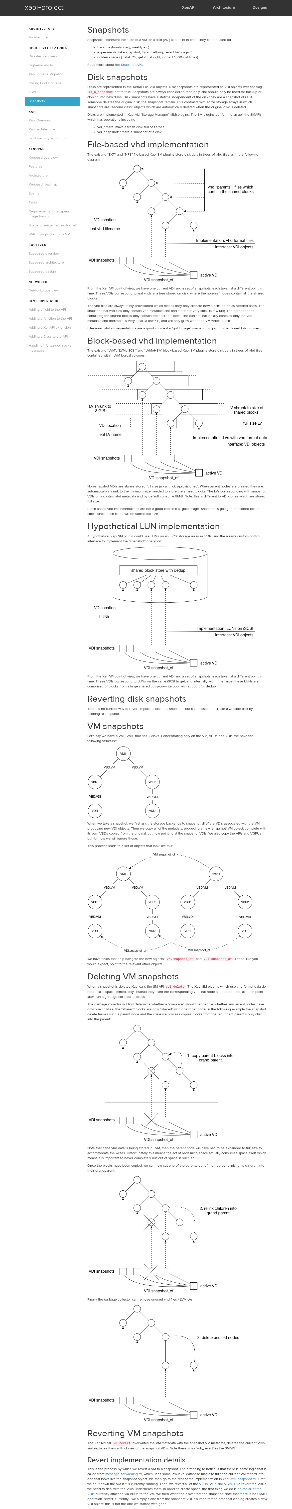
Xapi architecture (42, 129)
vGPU (33, 92)
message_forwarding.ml (123, 1474)
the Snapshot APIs (129, 65)
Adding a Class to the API (48, 336)
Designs (260, 8)
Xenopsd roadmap (43, 184)
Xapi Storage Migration (46, 74)
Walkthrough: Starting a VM (49, 234)
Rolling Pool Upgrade (45, 83)
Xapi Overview (40, 120)
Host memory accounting (48, 138)
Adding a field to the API (47, 309)
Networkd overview (44, 290)
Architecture (224, 8)
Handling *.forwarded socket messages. (50, 348)
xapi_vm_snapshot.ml (239, 1479)
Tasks (33, 202)
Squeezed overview (44, 253)
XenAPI (188, 8)
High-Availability (41, 65)
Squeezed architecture (46, 262)
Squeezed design (42, 271)
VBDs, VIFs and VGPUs (217, 1484)
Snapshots (37, 101)
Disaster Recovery (43, 56)
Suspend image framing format (52, 225)
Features (35, 166)
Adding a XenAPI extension (50, 327)
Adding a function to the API (50, 318)
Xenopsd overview (43, 157)
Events (34, 193)
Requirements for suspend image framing (49, 214)
